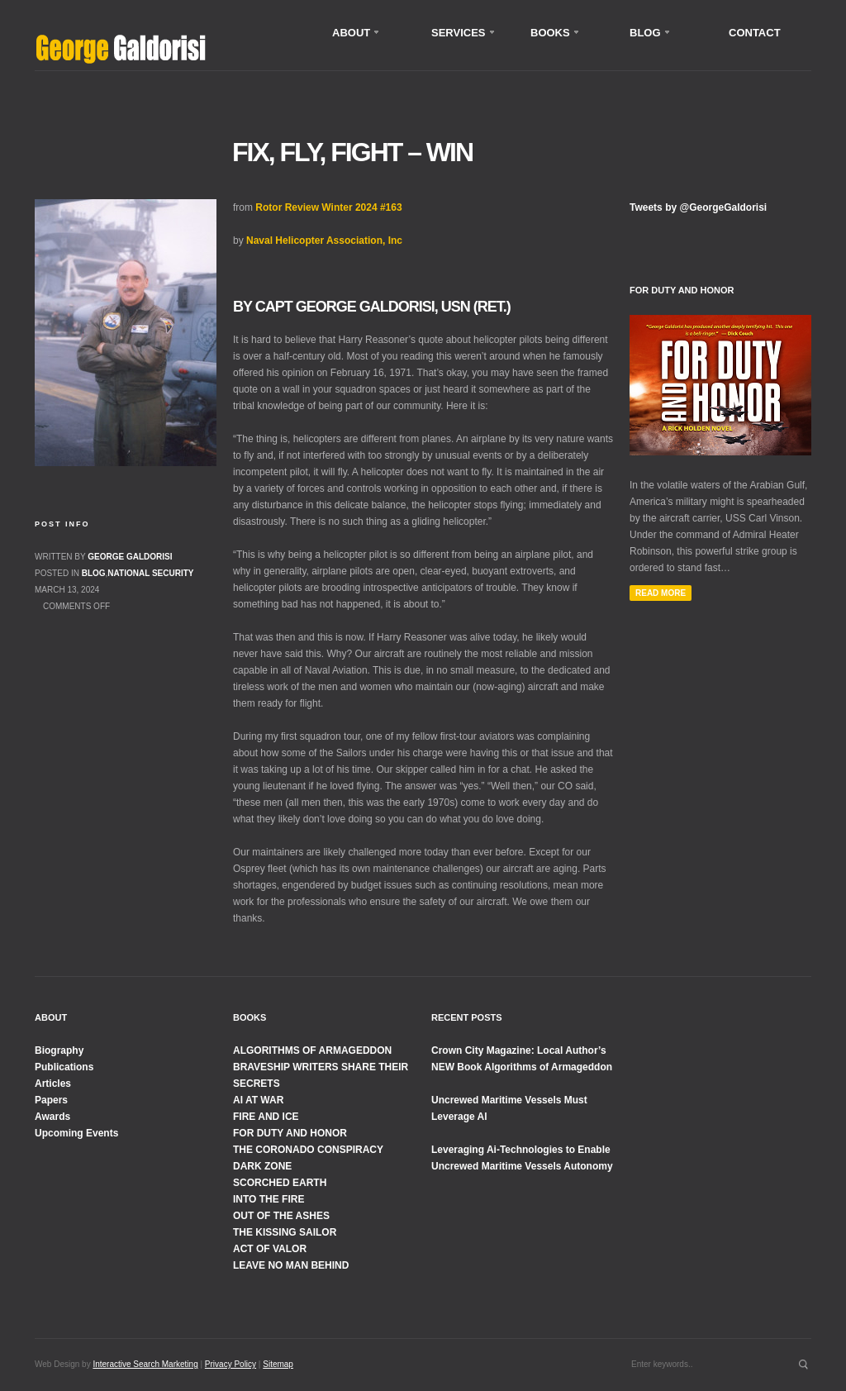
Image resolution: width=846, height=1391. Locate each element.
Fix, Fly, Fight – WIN (352, 152)
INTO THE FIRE (268, 1199)
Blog (94, 573)
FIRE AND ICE (266, 1116)
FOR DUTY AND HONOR (290, 1133)
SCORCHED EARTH (279, 1183)
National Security (150, 573)
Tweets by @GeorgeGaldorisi (698, 207)
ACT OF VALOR (270, 1249)
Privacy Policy (230, 1364)
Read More (660, 593)
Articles (53, 1083)
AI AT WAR (258, 1100)
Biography (59, 1050)
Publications (64, 1067)
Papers (51, 1100)
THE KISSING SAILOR (284, 1232)
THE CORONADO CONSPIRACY (308, 1149)
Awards (52, 1116)
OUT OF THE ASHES (281, 1216)
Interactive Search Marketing (145, 1364)
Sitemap (278, 1364)
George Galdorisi (130, 556)
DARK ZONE (262, 1166)
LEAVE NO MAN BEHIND (291, 1265)
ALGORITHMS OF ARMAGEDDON (312, 1050)
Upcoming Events (76, 1133)
